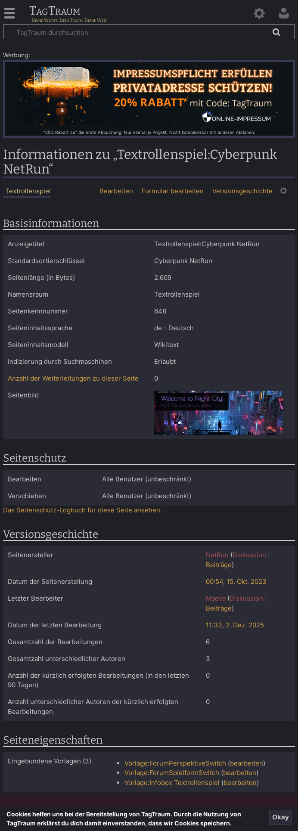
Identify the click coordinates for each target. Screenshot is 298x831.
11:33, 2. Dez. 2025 (235, 625)
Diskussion (249, 555)
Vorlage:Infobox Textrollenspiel (172, 782)
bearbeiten (246, 763)
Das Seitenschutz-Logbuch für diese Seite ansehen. (82, 510)
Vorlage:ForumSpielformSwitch (171, 773)
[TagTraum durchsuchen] (149, 32)
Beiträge (219, 565)
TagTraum (55, 11)
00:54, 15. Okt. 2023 (236, 581)
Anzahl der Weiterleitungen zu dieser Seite (73, 378)
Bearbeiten (116, 191)
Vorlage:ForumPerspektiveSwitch (175, 763)
